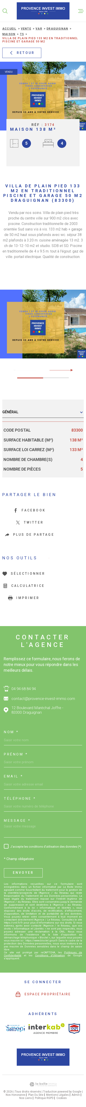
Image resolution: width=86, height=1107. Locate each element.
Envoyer (23, 872)
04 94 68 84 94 (23, 688)
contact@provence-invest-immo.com (43, 698)
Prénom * (16, 754)
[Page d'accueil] (43, 10)
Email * (13, 776)
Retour (22, 53)
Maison (8, 34)
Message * (17, 820)
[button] (70, 370)
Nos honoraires (15, 1094)
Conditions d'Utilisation (50, 955)
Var (39, 28)
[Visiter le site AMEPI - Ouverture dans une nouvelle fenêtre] (15, 1028)
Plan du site (35, 1094)
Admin (76, 1094)
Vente (26, 28)
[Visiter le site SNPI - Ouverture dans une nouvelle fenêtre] (74, 1028)
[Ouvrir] (5, 11)
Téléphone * (20, 798)
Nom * (11, 732)
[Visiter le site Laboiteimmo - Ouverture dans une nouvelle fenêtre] (43, 1084)
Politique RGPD (44, 1098)
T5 (22, 34)
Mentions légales (57, 1094)
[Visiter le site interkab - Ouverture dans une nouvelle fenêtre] (46, 1028)
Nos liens (25, 1098)
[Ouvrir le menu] (81, 11)
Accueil (9, 28)
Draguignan (57, 28)
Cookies (61, 1098)
